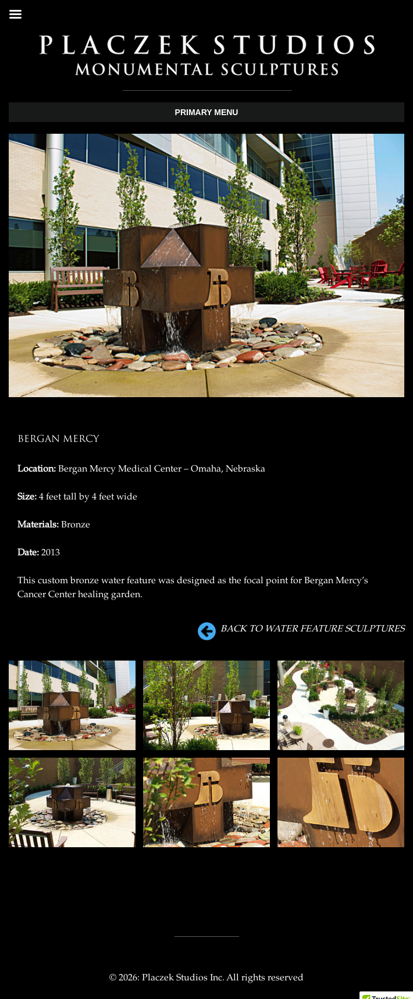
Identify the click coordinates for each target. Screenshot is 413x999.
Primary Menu (206, 112)
